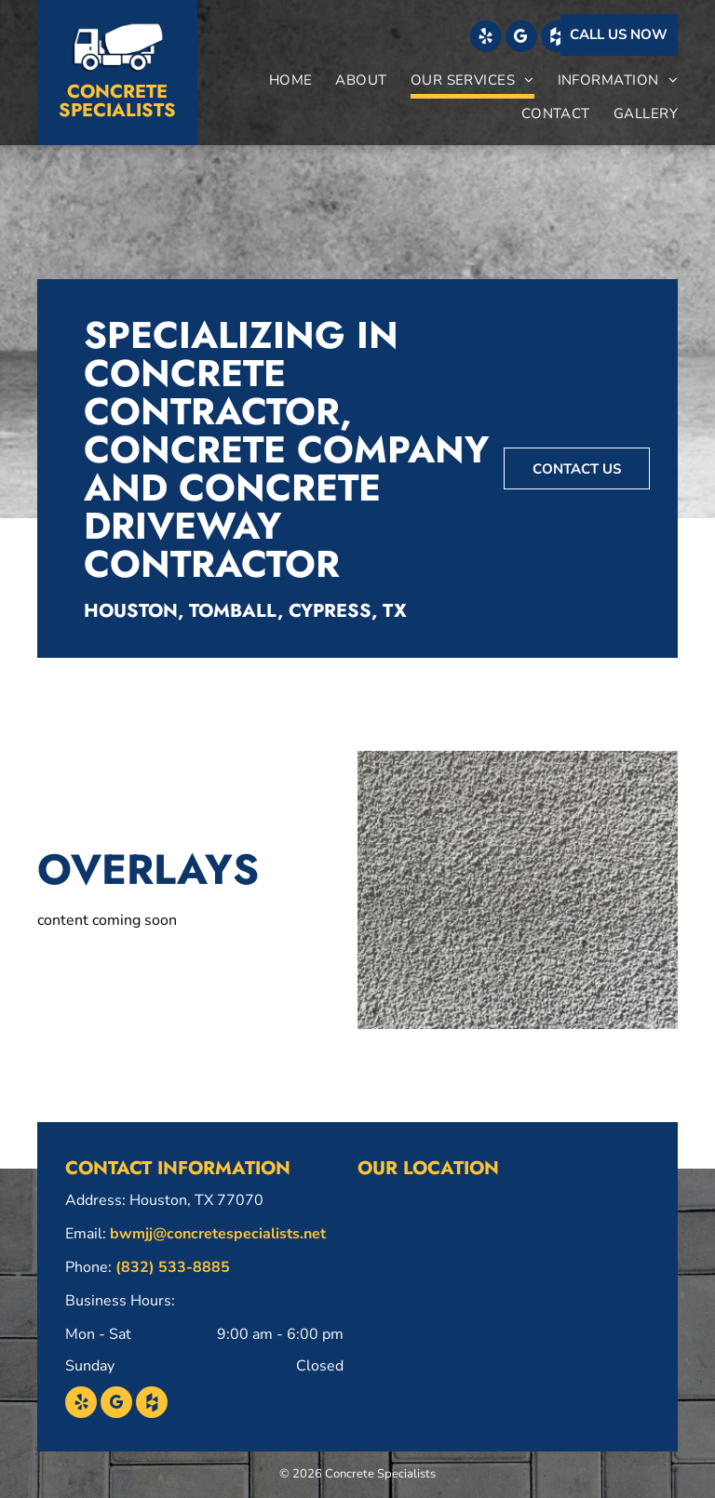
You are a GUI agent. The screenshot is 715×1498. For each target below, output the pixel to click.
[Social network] (557, 38)
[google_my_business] (521, 38)
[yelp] (486, 38)
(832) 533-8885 (172, 1267)
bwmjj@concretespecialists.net (218, 1234)
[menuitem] (279, 82)
